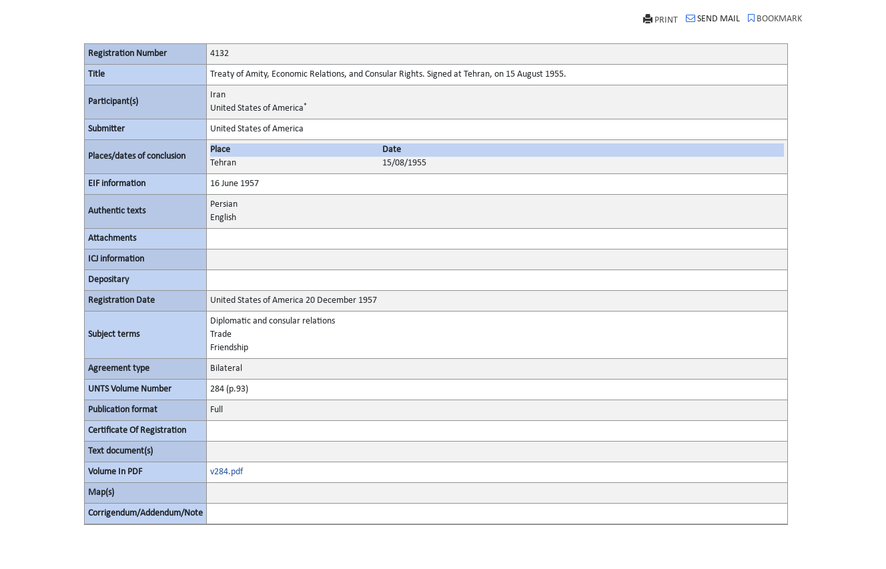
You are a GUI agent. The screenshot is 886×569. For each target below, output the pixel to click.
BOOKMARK (775, 18)
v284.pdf (226, 472)
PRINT (660, 19)
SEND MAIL (713, 18)
